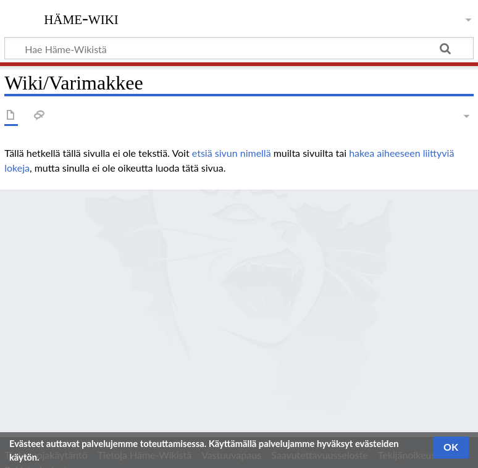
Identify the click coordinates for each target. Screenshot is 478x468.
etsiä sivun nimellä (231, 153)
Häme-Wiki (81, 18)
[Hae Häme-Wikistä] (239, 48)
